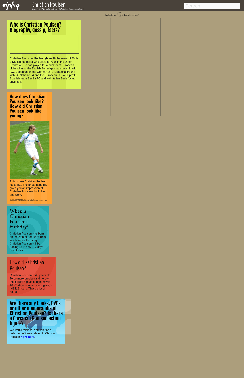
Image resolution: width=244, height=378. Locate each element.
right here (27, 336)
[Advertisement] (135, 66)
